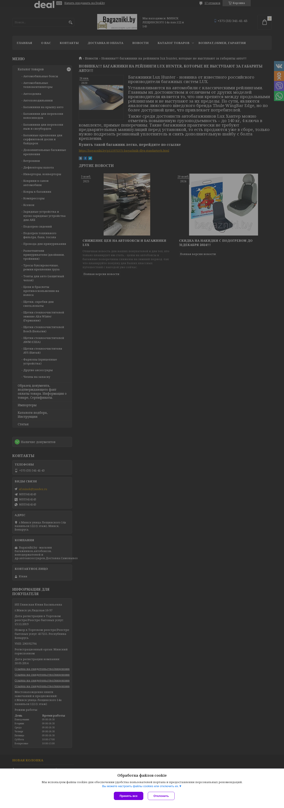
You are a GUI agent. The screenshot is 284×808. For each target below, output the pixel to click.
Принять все (129, 796)
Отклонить (161, 796)
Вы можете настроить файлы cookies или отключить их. (140, 786)
